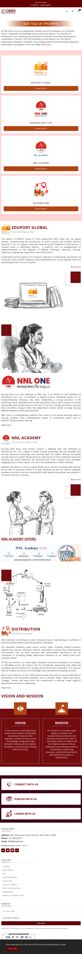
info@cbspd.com (15, 841)
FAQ (4, 874)
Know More (41, 88)
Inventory (6, 866)
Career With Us (8, 870)
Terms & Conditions (10, 885)
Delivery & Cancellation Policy (13, 895)
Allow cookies (12, 949)
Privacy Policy (7, 881)
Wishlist (34, 5)
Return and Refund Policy (11, 888)
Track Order (41, 2)
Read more (46, 44)
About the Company (10, 877)
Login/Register (45, 5)
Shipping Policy (8, 892)
